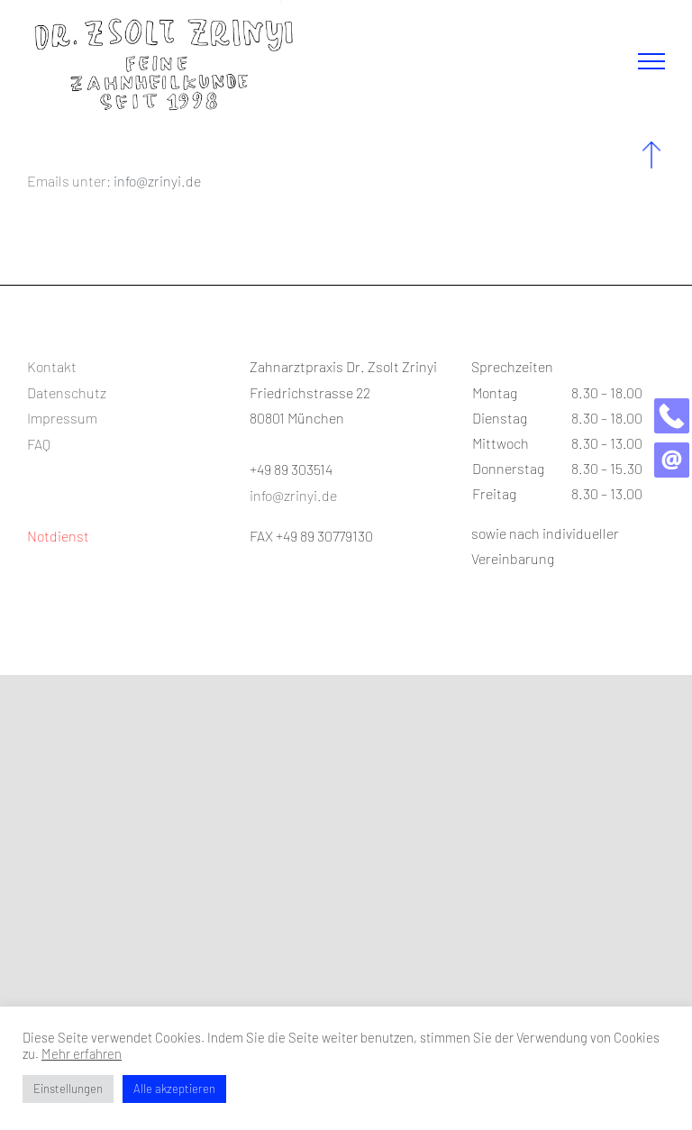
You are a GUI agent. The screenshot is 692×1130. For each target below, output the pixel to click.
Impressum (62, 417)
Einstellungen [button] (68, 1088)
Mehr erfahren (81, 1053)
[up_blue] (651, 148)
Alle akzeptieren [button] (174, 1088)
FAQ (38, 443)
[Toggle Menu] (651, 61)
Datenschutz (66, 392)
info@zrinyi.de (157, 180)
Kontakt (52, 366)
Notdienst (58, 535)
